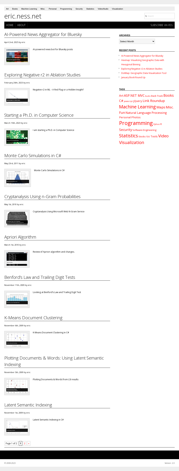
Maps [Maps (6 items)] (160, 107)
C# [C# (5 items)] (121, 101)
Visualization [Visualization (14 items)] (131, 142)
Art (7, 9)
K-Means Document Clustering (33, 318)
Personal (52, 9)
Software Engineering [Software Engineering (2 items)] (144, 130)
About (21, 25)
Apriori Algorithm (20, 237)
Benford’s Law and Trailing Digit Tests (39, 277)
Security (79, 9)
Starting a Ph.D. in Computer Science (39, 115)
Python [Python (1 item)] (156, 124)
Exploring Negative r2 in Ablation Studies (42, 75)
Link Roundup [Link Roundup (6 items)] (154, 100)
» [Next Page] (28, 443)
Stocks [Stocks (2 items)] (142, 136)
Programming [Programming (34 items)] (136, 123)
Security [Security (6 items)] (125, 129)
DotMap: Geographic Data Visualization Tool (143, 73)
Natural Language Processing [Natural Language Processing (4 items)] (146, 113)
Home (9, 25)
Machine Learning (29, 9)
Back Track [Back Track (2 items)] (157, 95)
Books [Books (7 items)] (168, 95)
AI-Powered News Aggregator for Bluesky (43, 34)
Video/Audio (103, 9)
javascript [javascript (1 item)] (128, 101)
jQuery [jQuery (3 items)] (137, 101)
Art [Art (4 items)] (121, 95)
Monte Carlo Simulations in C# (32, 155)
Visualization (117, 9)
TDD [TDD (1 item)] (148, 136)
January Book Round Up (133, 77)
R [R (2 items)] (161, 124)
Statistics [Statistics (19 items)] (128, 135)
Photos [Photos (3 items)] (136, 117)
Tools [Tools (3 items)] (154, 136)
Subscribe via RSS (161, 25)
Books (15, 9)
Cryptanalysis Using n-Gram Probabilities (42, 196)
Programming (66, 9)
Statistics (90, 9)
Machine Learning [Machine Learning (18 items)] (137, 107)
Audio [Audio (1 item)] (148, 96)
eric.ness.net (22, 16)
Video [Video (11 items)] (163, 136)
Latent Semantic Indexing (28, 405)
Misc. (43, 9)
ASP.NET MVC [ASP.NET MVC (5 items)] (134, 95)
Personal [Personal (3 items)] (125, 117)
